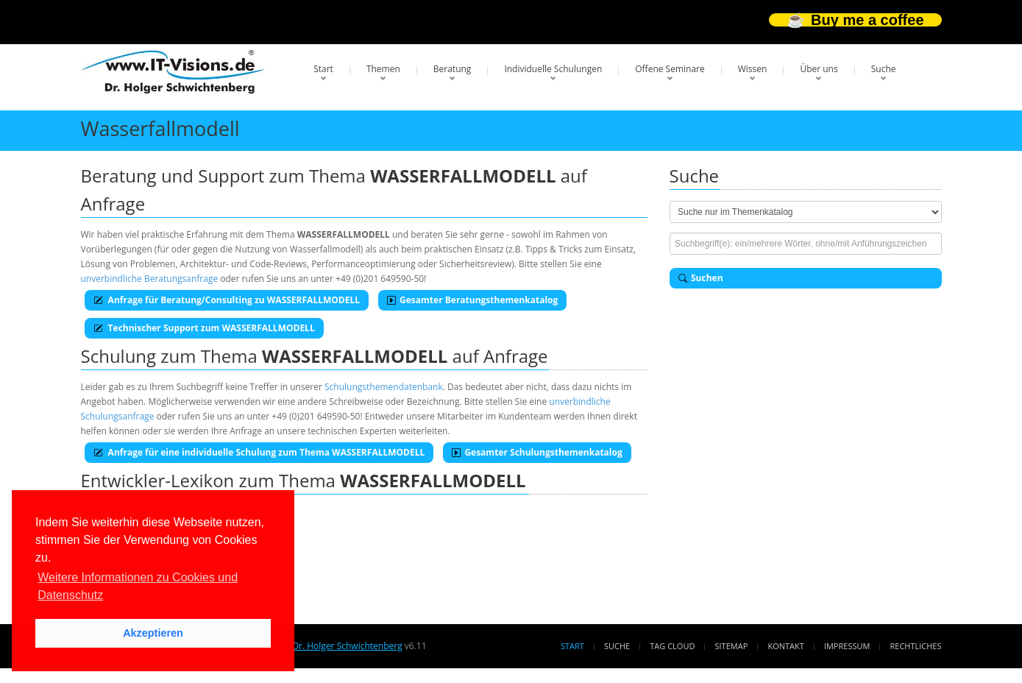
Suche (883, 69)
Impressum (847, 645)
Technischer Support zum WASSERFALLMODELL (204, 328)
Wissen (752, 69)
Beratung (452, 69)
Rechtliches (916, 645)
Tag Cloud (672, 645)
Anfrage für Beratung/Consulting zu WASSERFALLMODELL (226, 300)
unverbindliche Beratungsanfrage (150, 278)
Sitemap (731, 645)
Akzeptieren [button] (153, 633)
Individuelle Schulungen (553, 69)
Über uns (818, 69)
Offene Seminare (670, 69)
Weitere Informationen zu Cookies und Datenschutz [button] (138, 586)
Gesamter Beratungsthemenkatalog (472, 300)
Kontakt (785, 645)
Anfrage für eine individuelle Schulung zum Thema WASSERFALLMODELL (259, 452)
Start (323, 69)
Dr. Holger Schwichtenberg (347, 646)
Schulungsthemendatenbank (383, 387)
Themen (383, 69)
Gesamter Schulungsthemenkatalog (537, 452)
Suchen (700, 278)
